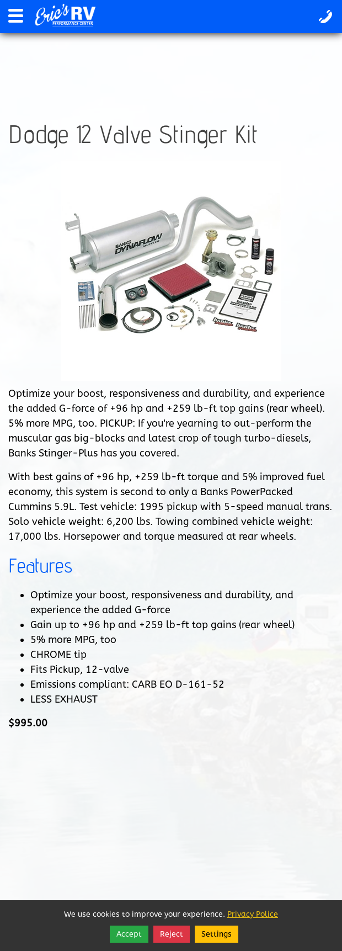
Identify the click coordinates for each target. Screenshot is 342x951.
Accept (129, 934)
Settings (216, 934)
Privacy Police (252, 914)
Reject (171, 934)
